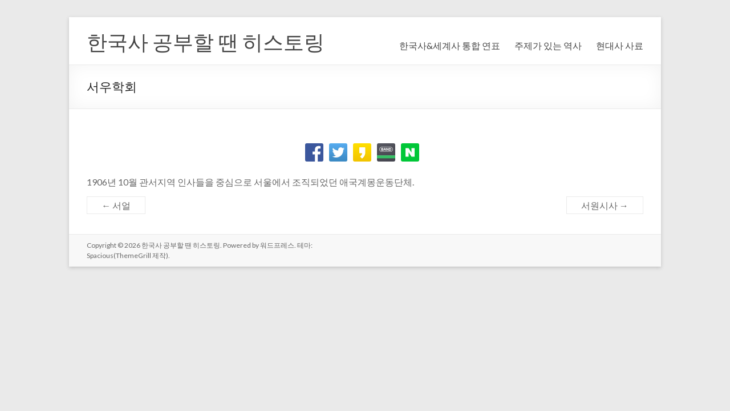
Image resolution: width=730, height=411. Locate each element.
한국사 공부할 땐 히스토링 (206, 41)
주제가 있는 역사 (548, 45)
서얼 (116, 205)
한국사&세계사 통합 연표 (449, 45)
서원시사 (604, 205)
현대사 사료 (619, 45)
